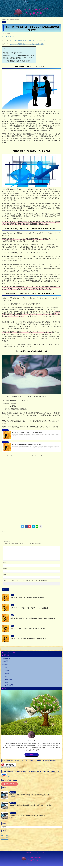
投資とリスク (7, 658)
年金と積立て (8, 684)
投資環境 (6, 662)
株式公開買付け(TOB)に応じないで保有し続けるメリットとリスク (18, 57)
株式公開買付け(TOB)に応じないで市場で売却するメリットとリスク (18, 55)
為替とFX (7, 673)
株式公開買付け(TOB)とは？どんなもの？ (12, 52)
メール (5, 568)
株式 (4, 531)
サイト (4, 574)
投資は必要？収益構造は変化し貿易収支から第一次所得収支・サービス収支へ (32, 812)
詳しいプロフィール (31, 762)
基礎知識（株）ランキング (9, 775)
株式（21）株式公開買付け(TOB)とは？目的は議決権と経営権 (30, 44)
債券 (6, 680)
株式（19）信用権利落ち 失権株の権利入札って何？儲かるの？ (30, 40)
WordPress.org (5, 846)
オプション (8, 688)
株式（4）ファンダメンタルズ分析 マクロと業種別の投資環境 (29, 628)
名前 (4, 562)
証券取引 (6, 655)
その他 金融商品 (9, 691)
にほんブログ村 (6, 784)
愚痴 (5, 695)
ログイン (3, 841)
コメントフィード (5, 844)
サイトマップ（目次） (9, 36)
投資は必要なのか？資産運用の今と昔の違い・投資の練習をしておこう (30, 802)
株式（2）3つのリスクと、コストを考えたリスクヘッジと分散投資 (30, 608)
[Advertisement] (16, 467)
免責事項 (28, 854)
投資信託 (7, 677)
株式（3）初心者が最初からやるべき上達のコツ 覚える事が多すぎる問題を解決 (34, 618)
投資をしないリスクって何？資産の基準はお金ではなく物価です (28, 822)
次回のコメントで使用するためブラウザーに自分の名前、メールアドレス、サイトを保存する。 (26, 580)
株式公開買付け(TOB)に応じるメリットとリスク (14, 54)
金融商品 (6, 666)
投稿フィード (4, 842)
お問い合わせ (44, 854)
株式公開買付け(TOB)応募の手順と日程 (12, 58)
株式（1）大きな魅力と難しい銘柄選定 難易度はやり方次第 (28, 597)
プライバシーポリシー (36, 854)
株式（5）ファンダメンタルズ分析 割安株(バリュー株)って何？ (29, 638)
